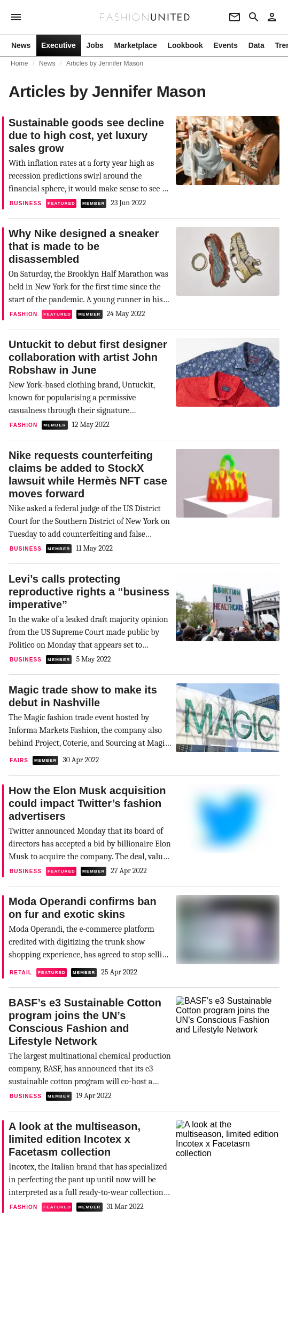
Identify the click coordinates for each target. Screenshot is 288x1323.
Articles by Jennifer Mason (104, 63)
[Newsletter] (234, 17)
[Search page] (253, 17)
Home (19, 63)
